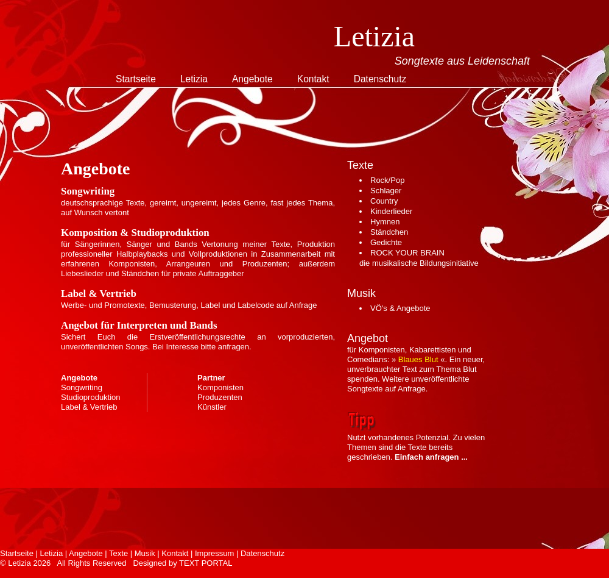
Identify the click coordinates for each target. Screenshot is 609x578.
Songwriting (81, 387)
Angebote (252, 79)
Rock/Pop (387, 180)
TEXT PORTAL (205, 563)
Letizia (194, 79)
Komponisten (220, 387)
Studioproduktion (91, 397)
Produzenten (219, 397)
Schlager (385, 190)
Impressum (214, 553)
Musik (145, 553)
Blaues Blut (418, 359)
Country (384, 200)
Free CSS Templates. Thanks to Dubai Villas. (86, 572)
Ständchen (389, 232)
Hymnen (385, 221)
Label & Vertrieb (89, 407)
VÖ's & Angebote (400, 308)
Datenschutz (380, 79)
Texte (118, 553)
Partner (211, 377)
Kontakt (313, 79)
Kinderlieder (391, 211)
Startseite (136, 79)
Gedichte (386, 242)
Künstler (212, 407)
